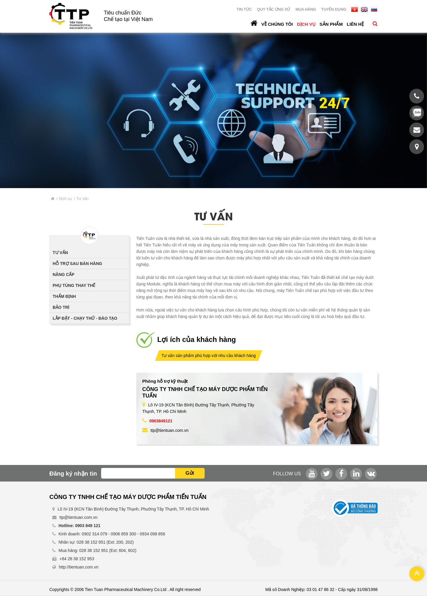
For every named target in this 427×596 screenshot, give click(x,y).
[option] (213, 110)
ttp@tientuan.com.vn (170, 430)
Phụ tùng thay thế (74, 285)
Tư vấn (60, 252)
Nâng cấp (64, 274)
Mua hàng (305, 9)
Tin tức (244, 9)
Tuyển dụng (333, 9)
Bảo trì (61, 307)
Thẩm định (64, 296)
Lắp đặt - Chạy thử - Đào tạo (85, 318)
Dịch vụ (306, 24)
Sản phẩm (331, 24)
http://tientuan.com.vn (78, 567)
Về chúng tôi (277, 24)
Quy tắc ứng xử (273, 9)
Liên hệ (355, 24)
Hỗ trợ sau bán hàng (77, 263)
